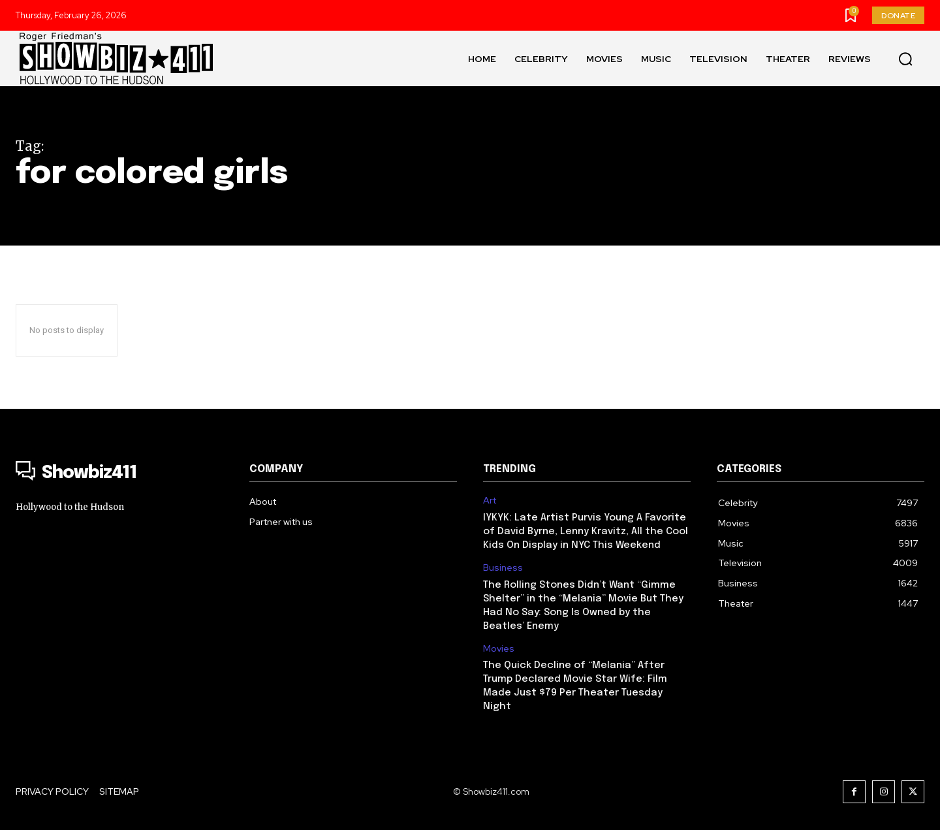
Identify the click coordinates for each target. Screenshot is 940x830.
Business (503, 567)
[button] (905, 59)
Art (489, 500)
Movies (498, 648)
